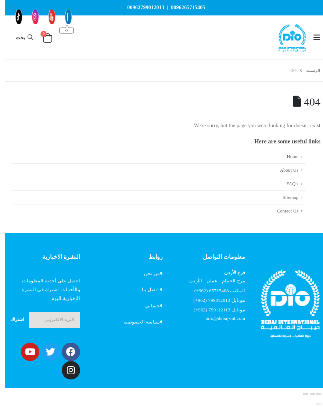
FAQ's (288, 183)
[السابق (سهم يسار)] (320, 403)
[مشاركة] (307, 394)
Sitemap (286, 197)
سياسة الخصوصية (137, 322)
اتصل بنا (145, 289)
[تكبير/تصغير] (320, 394)
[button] (310, 37)
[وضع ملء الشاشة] (313, 394)
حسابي (147, 305)
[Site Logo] (287, 37)
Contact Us (283, 211)
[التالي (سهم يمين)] (313, 403)
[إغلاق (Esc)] (301, 394)
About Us (284, 170)
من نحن (147, 273)
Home (288, 156)
